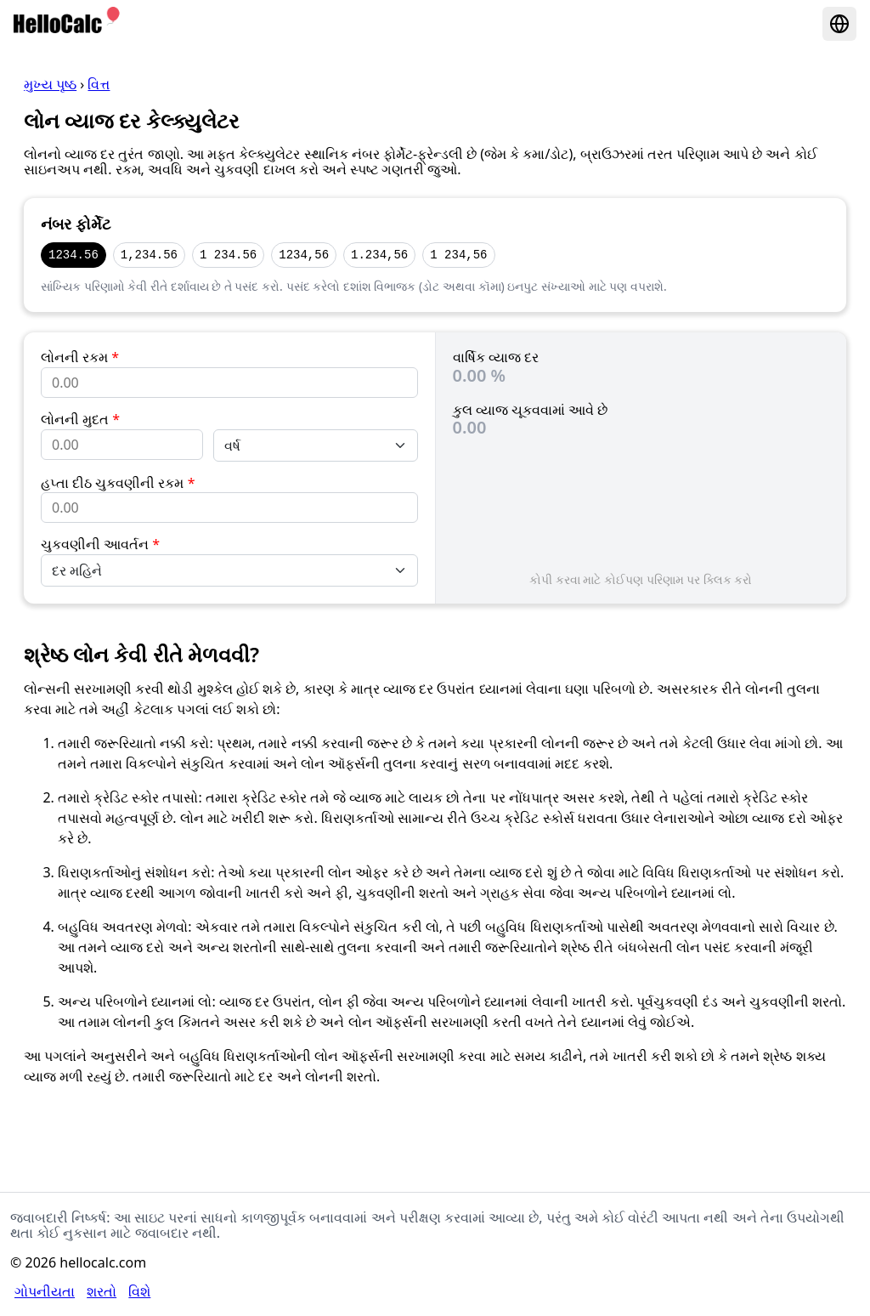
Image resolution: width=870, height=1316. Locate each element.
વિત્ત (99, 84)
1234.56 (73, 255)
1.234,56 (379, 255)
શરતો (101, 1291)
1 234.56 (228, 255)
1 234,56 (458, 255)
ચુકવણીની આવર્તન (100, 544)
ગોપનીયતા (44, 1291)
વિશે (139, 1291)
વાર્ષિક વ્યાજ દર (496, 357)
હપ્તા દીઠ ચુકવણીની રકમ (118, 483)
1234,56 (304, 255)
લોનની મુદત (80, 419)
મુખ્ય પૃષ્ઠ (50, 84)
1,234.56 (149, 255)
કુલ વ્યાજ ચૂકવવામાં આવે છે (530, 409)
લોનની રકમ (80, 357)
